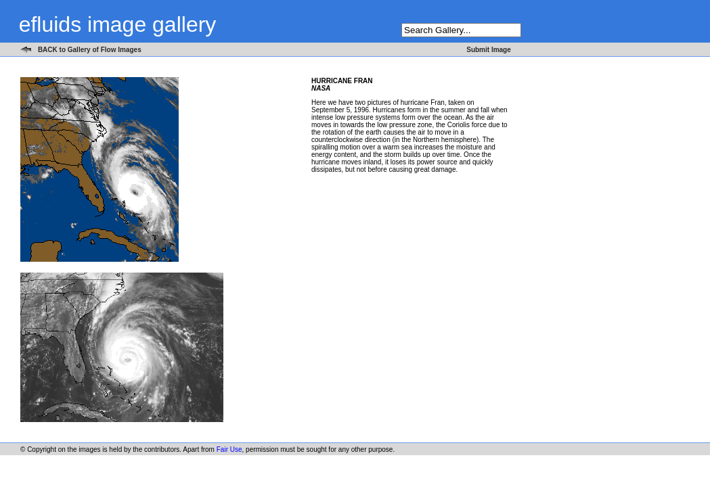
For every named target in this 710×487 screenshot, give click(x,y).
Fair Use (229, 449)
